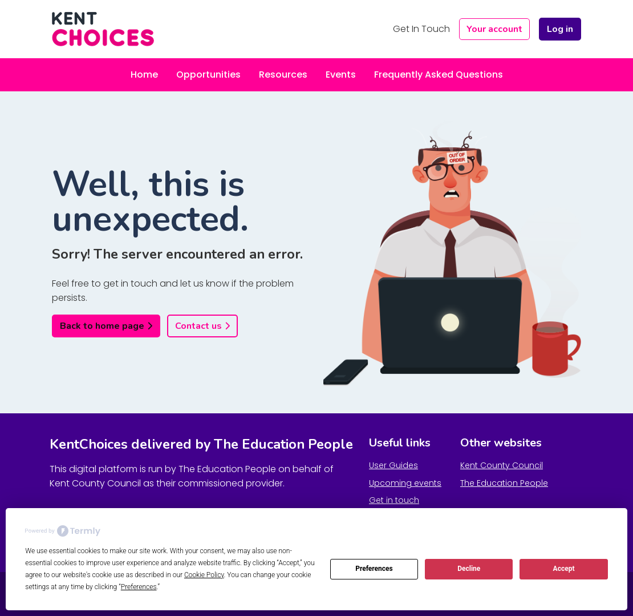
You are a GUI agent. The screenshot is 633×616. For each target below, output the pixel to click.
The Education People (504, 483)
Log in (560, 29)
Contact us (198, 326)
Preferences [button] (139, 587)
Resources (283, 74)
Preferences (374, 569)
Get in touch (394, 500)
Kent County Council (501, 465)
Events (341, 74)
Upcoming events (405, 483)
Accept (564, 569)
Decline (468, 569)
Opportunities (208, 74)
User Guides (393, 465)
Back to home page (102, 326)
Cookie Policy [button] (204, 575)
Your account (494, 29)
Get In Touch (421, 28)
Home (144, 74)
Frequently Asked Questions (438, 74)
